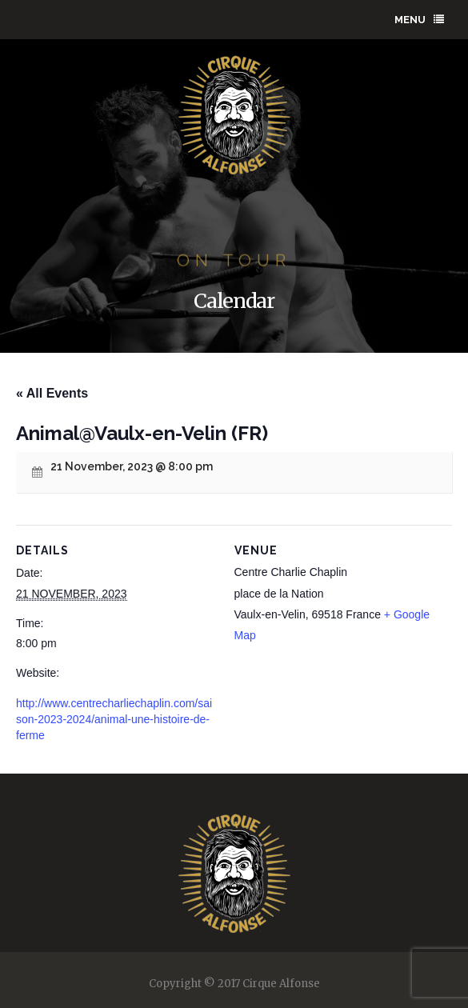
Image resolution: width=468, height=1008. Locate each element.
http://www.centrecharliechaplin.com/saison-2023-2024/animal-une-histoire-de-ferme (114, 719)
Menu (419, 20)
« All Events (52, 393)
